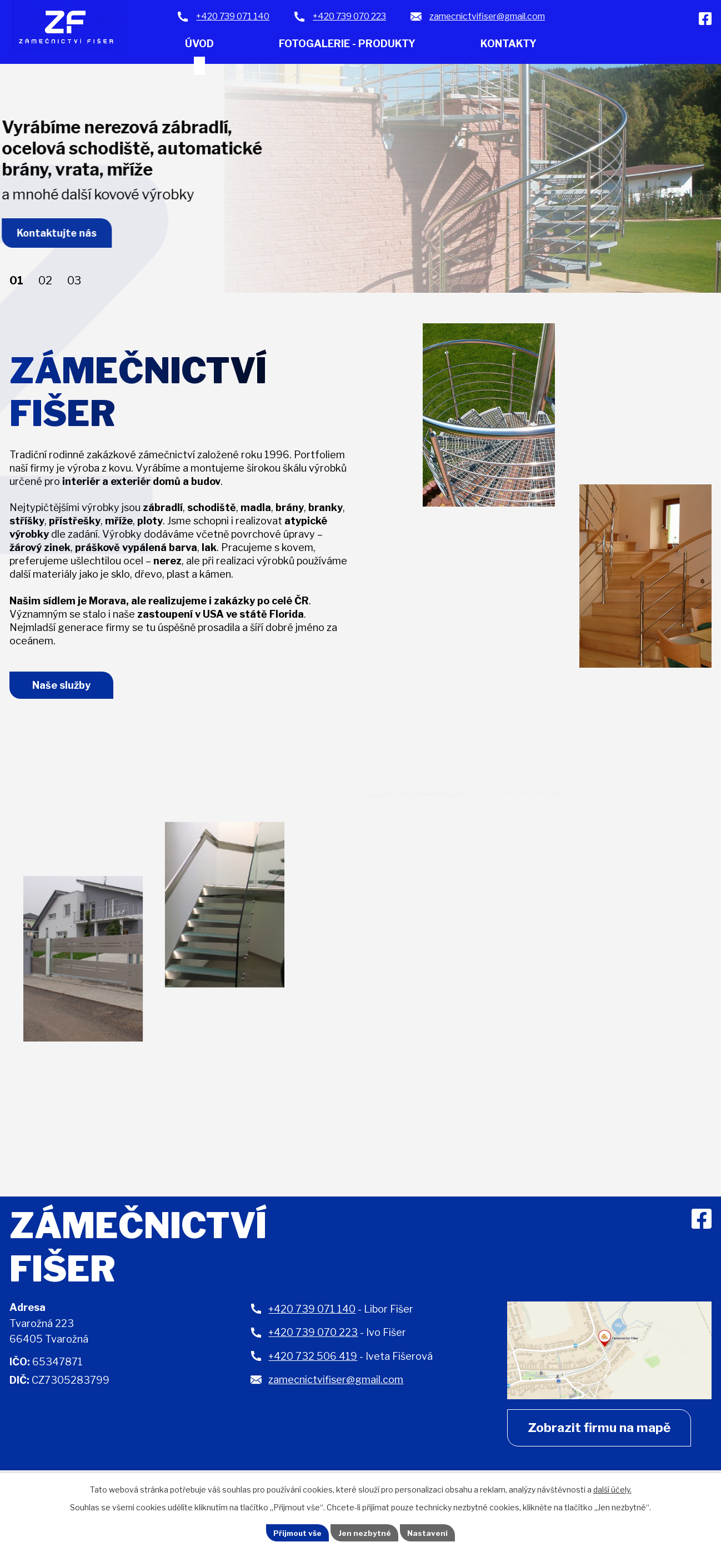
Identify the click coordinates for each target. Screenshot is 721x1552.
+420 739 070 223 (313, 1337)
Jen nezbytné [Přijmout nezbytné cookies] (365, 1532)
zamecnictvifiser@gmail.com (335, 1384)
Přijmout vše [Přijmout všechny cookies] (297, 1532)
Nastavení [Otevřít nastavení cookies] (429, 1532)
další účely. (612, 1488)
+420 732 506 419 (312, 1361)
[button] (16, 281)
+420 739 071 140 (312, 1314)
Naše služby (64, 689)
